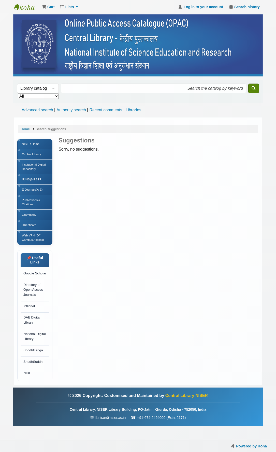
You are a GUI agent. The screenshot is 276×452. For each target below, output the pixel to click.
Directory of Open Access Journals (33, 301)
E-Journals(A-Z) (33, 192)
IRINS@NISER (32, 181)
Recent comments (105, 110)
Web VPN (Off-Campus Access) (33, 243)
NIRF (27, 387)
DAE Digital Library (32, 332)
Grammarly (29, 219)
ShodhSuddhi (33, 375)
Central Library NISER (27, 7)
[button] (48, 7)
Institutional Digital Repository (34, 168)
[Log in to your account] (200, 7)
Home (25, 129)
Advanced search (37, 110)
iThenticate (29, 230)
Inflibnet (29, 318)
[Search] (253, 88)
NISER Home (31, 144)
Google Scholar (29, 282)
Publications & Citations (31, 206)
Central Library (32, 155)
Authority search (71, 110)
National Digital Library (35, 349)
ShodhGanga (33, 364)
